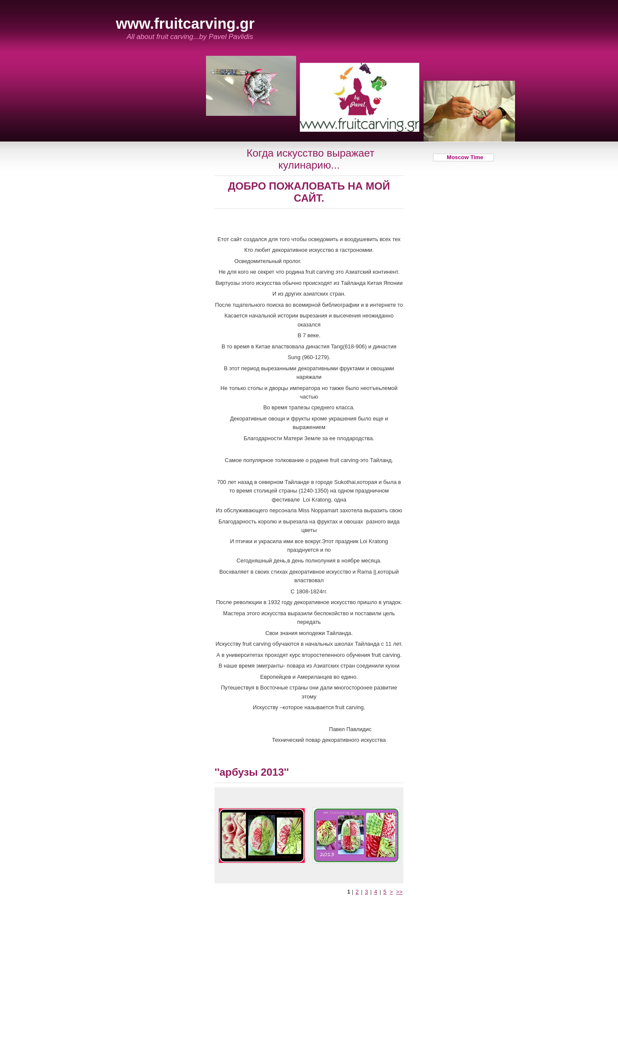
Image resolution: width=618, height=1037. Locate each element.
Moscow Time (463, 157)
